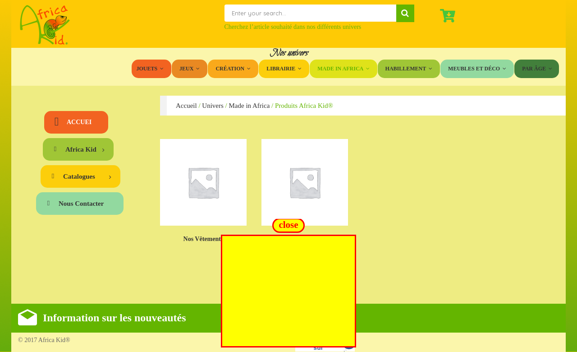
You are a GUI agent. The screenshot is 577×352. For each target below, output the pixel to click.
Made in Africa (249, 105)
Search (405, 13)
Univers (213, 105)
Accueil (186, 105)
